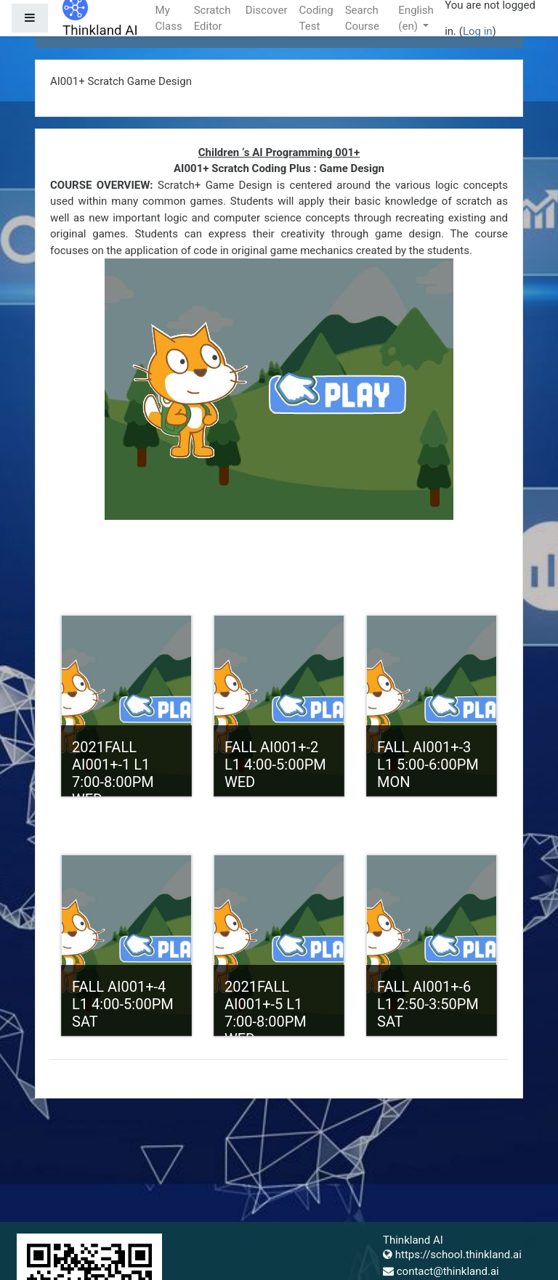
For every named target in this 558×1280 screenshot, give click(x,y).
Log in (478, 31)
